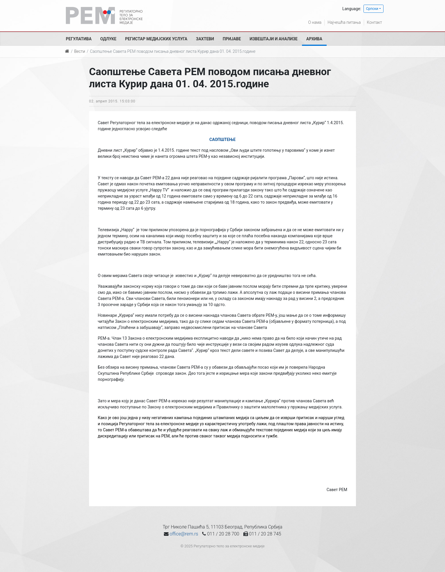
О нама (314, 22)
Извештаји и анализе (273, 39)
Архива (314, 39)
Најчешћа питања (344, 22)
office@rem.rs (184, 534)
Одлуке (108, 39)
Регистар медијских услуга (156, 39)
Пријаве (232, 39)
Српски (372, 9)
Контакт (374, 22)
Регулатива (79, 39)
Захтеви (205, 39)
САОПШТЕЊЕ (222, 139)
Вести (79, 51)
